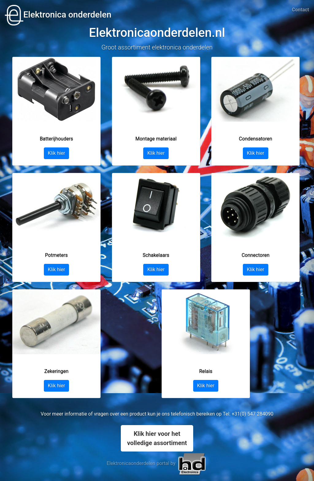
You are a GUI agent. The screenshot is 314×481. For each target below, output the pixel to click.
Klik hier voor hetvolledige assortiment (157, 438)
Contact (300, 10)
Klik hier (56, 153)
